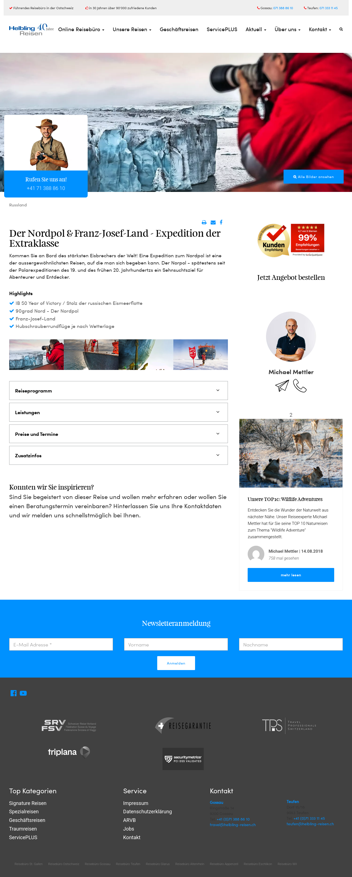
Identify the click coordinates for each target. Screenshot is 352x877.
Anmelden (176, 663)
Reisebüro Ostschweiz (63, 864)
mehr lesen (291, 574)
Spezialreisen (24, 812)
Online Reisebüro (81, 29)
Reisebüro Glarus (158, 864)
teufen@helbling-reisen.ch (310, 823)
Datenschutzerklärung (147, 812)
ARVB (129, 820)
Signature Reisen (27, 803)
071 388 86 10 (283, 8)
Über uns (288, 29)
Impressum (136, 803)
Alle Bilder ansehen (313, 176)
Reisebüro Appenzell (224, 864)
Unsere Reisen (132, 29)
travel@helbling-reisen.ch (233, 824)
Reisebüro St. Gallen (29, 864)
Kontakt (320, 29)
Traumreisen (23, 829)
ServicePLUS (222, 29)
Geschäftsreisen (179, 29)
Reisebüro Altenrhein (189, 864)
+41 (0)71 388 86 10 (233, 819)
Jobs (128, 829)
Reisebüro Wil (287, 864)
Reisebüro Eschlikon (258, 864)
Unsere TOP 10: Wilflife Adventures (285, 499)
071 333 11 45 (328, 8)
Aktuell (256, 29)
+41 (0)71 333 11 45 (309, 818)
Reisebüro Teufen (128, 864)
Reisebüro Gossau (97, 864)
